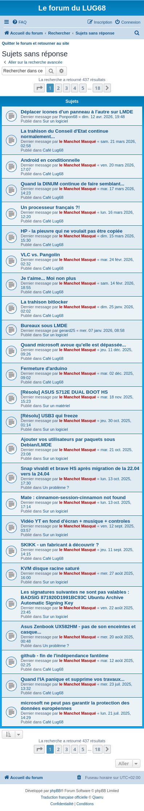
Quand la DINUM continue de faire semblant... (72, 183)
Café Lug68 (53, 150)
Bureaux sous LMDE (44, 325)
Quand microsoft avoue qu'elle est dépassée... (73, 345)
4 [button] (74, 88)
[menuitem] (19, 22)
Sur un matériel (56, 406)
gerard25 (67, 330)
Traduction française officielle (64, 797)
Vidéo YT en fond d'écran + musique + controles (75, 521)
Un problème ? (56, 487)
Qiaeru (97, 797)
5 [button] (82, 88)
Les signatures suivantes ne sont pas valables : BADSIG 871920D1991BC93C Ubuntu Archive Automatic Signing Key (75, 597)
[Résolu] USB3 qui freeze (49, 415)
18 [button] (97, 88)
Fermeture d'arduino (44, 368)
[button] (39, 88)
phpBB (55, 791)
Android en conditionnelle (50, 160)
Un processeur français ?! (50, 207)
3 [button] (66, 88)
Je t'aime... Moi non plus (48, 278)
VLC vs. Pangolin (40, 254)
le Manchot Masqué (77, 141)
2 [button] (58, 88)
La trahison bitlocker (44, 302)
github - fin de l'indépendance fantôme (64, 655)
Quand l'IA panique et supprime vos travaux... (73, 679)
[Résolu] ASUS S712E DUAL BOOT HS (64, 392)
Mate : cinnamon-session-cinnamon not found (73, 497)
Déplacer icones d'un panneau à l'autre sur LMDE (77, 112)
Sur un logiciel (55, 121)
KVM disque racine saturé (50, 568)
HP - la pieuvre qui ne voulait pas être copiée (72, 231)
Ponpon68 (68, 117)
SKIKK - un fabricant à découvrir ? (60, 544)
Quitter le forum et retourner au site (35, 43)
